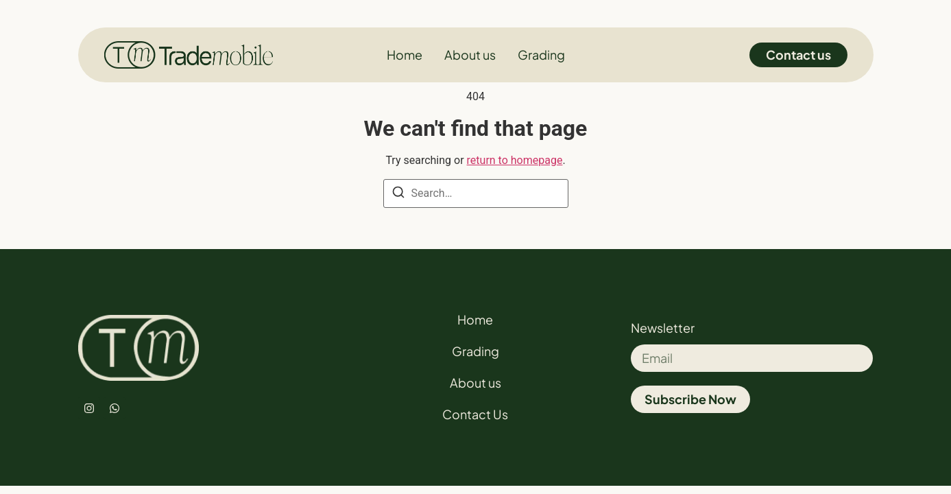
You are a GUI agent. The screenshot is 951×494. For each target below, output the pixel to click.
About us (475, 382)
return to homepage (515, 160)
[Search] (398, 194)
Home (475, 319)
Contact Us (475, 414)
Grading (475, 351)
